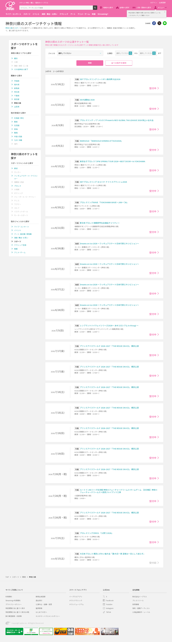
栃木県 (16, 84)
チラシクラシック (75, 600)
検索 (90, 63)
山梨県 (16, 106)
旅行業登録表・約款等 (14, 616)
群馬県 (16, 88)
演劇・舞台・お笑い (49, 14)
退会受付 (39, 600)
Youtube (109, 604)
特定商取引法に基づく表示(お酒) (17, 612)
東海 (16, 129)
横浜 (16, 58)
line (165, 23)
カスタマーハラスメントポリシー (48, 616)
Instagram (109, 608)
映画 (93, 14)
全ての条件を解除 (118, 63)
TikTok (108, 612)
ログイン (153, 2)
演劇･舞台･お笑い (21, 237)
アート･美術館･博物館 (23, 234)
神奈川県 (9, 28)
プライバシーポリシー (14, 604)
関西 (16, 132)
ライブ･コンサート (21, 226)
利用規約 (9, 596)
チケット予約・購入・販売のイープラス (33, 2)
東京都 (16, 99)
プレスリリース (138, 600)
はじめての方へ (41, 612)
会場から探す (124, 7)
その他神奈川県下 (21, 69)
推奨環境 (39, 608)
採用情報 (135, 604)
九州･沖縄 (18, 140)
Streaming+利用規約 (13, 600)
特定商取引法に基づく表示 (15, 608)
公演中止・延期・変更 (44, 604)
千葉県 (16, 95)
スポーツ (26, 14)
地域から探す (108, 7)
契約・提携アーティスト (141, 608)
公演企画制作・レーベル (141, 612)
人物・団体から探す (144, 7)
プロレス (17, 186)
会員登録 (162, 2)
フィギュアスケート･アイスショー (26, 177)
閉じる (165, 12)
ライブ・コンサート (13, 14)
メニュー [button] (161, 7)
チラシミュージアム (76, 604)
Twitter (159, 23)
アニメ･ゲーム (20, 252)
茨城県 (16, 81)
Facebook (109, 600)
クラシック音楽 (20, 245)
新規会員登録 (40, 596)
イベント (35, 14)
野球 (16, 168)
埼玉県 (16, 92)
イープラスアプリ (75, 596)
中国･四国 (18, 136)
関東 (16, 121)
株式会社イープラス (139, 596)
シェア (154, 23)
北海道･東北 (19, 118)
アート (72, 14)
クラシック (63, 14)
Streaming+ (103, 14)
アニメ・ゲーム (84, 14)
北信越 (16, 125)
